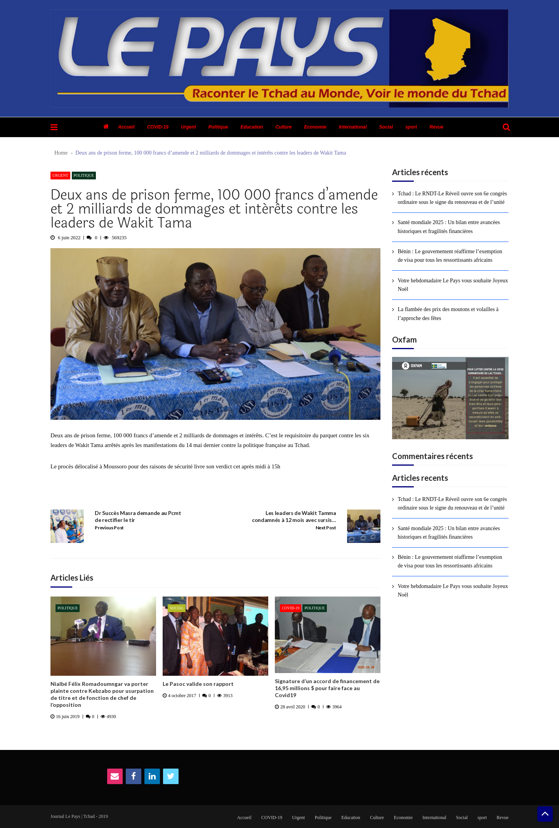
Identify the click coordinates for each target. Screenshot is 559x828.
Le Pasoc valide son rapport (198, 683)
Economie (315, 127)
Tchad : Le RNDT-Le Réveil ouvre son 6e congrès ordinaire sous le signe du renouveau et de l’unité (452, 198)
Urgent (188, 127)
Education (251, 127)
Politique (218, 127)
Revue (436, 127)
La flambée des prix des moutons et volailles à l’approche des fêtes (448, 313)
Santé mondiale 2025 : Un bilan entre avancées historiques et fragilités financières (449, 226)
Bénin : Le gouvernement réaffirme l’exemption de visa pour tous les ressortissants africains (450, 256)
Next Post (326, 527)
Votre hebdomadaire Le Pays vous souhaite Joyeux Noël (453, 285)
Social (386, 127)
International (353, 127)
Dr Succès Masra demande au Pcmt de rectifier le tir (138, 516)
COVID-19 (157, 127)
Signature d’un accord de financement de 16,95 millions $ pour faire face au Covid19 (327, 688)
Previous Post (109, 527)
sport (411, 127)
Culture (283, 127)
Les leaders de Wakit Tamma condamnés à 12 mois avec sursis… (294, 516)
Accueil (126, 127)
